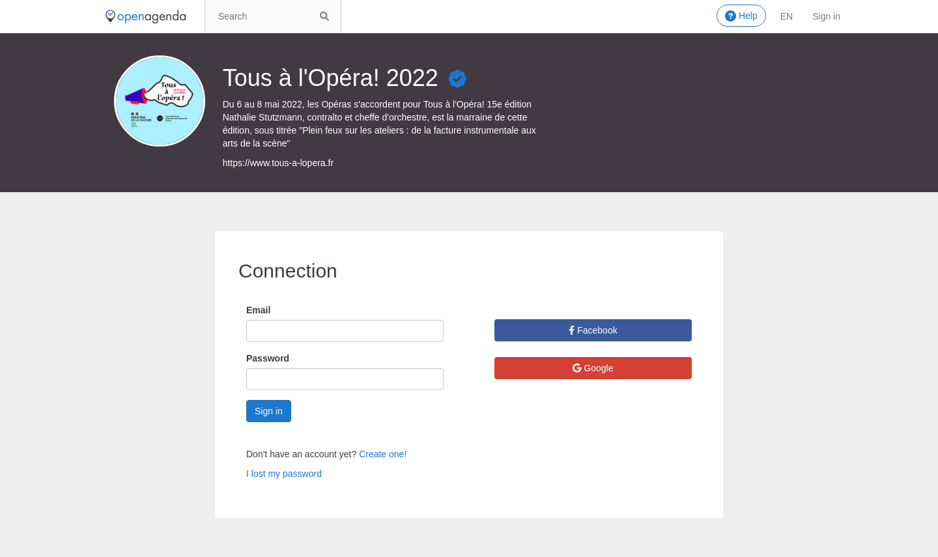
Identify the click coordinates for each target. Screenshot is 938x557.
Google (593, 368)
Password (267, 358)
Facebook (593, 330)
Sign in (826, 16)
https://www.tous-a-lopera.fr (278, 163)
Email (258, 310)
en (786, 16)
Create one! (382, 454)
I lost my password (284, 473)
